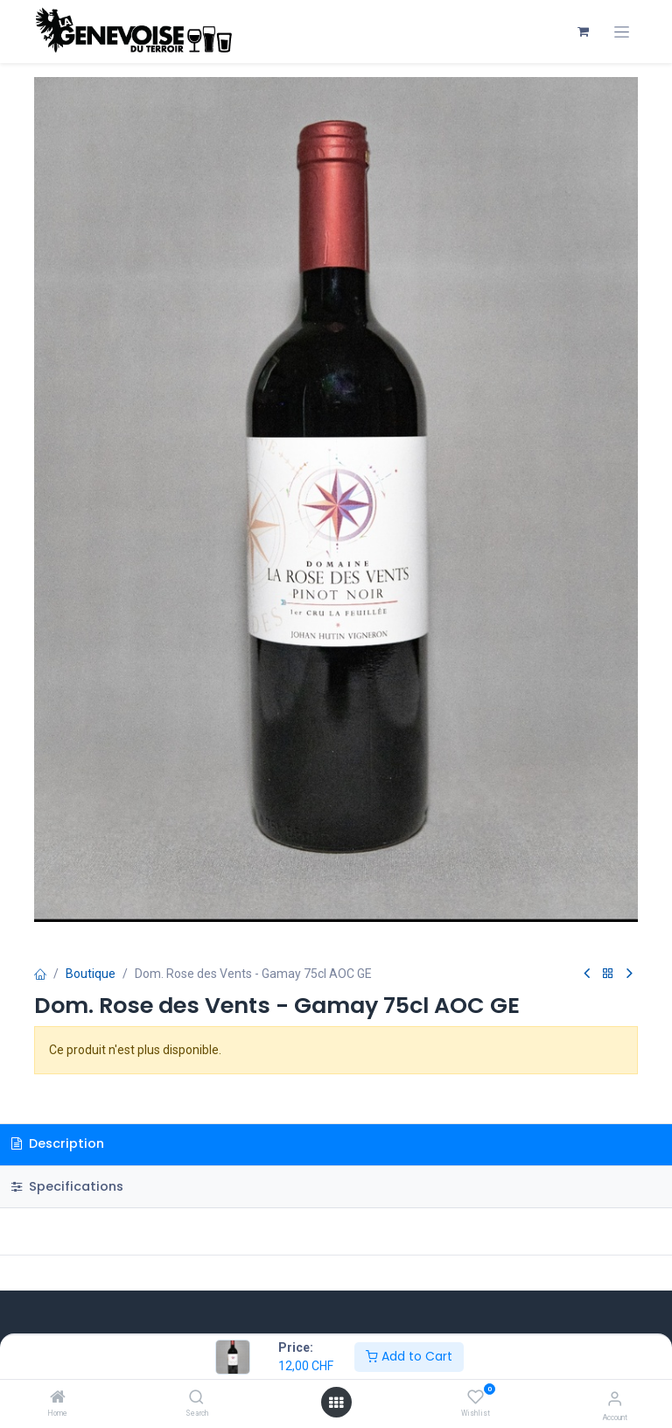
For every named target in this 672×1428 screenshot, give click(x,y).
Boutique (91, 974)
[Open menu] (336, 1402)
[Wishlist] (475, 1397)
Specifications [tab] (67, 1186)
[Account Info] (614, 1399)
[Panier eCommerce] (582, 31)
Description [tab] (57, 1143)
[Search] (196, 1398)
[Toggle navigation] (622, 32)
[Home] (58, 1398)
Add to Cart (409, 1356)
